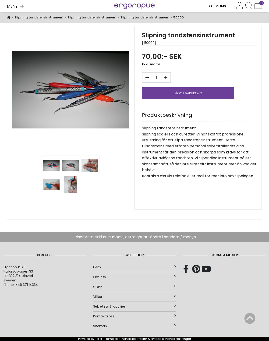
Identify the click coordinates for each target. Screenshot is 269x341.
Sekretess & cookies (134, 306)
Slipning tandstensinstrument (39, 17)
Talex (99, 339)
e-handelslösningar (176, 339)
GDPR (134, 286)
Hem (134, 267)
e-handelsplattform (133, 339)
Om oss (134, 277)
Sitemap (134, 326)
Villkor (134, 296)
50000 (178, 17)
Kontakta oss (134, 316)
